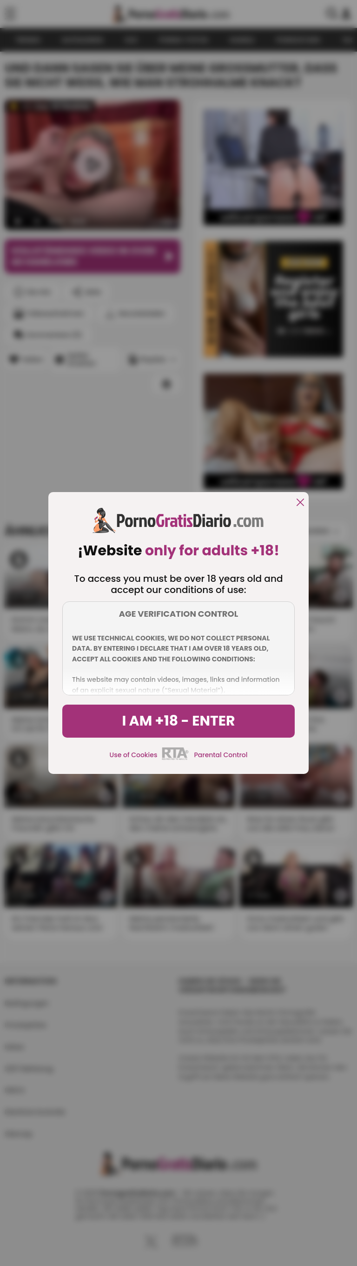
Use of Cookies (134, 755)
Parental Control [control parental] (220, 755)
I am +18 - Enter (178, 721)
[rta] (175, 758)
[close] (300, 503)
